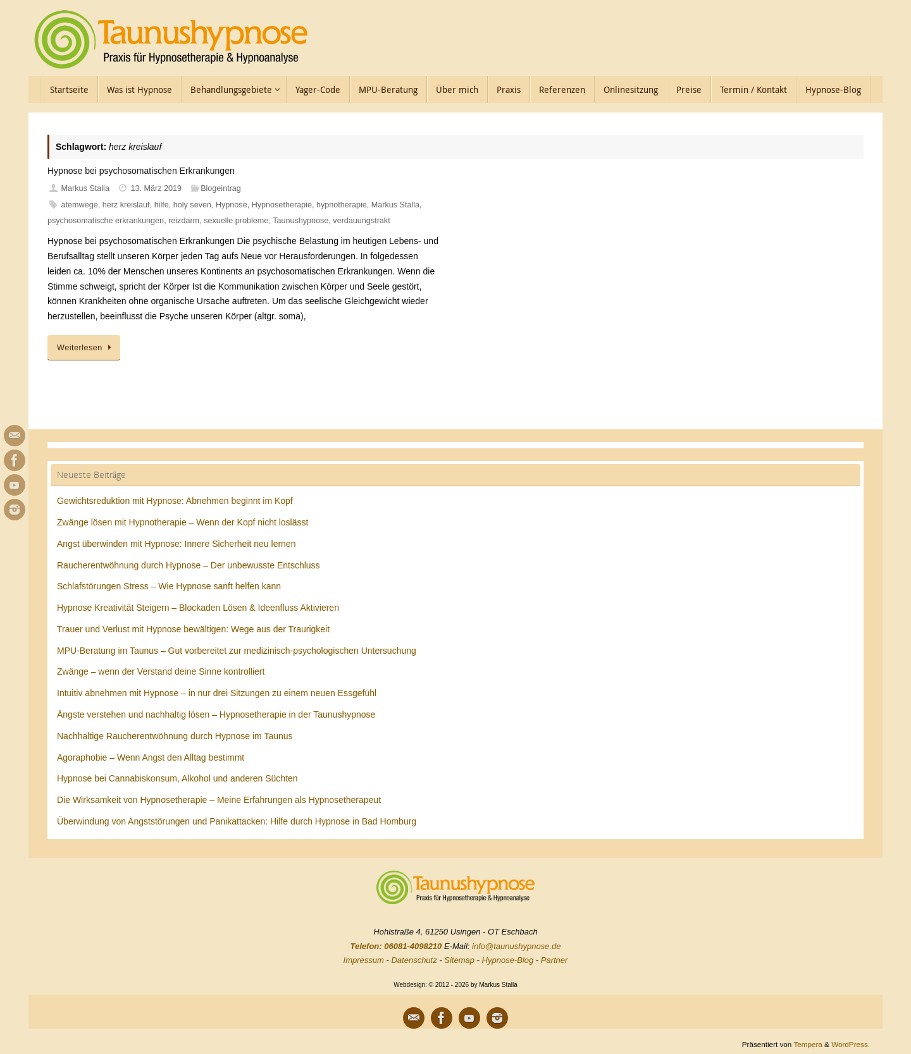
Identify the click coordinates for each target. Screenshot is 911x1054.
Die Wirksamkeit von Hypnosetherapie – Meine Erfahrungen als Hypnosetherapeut (219, 800)
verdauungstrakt (361, 220)
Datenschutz (414, 960)
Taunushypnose (300, 220)
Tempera (807, 1044)
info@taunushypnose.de (516, 946)
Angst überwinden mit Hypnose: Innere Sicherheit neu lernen (176, 544)
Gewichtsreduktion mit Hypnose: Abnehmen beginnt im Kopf (175, 501)
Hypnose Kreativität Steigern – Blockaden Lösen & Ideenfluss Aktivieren (198, 608)
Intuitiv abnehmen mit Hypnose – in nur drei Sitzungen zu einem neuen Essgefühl (216, 693)
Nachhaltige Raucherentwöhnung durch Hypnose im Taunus (175, 736)
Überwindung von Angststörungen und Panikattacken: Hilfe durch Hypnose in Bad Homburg (236, 821)
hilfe (161, 204)
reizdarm (183, 220)
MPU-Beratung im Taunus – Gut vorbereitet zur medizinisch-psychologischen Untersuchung (236, 651)
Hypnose (231, 204)
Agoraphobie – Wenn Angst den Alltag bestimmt (150, 757)
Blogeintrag (221, 188)
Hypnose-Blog (508, 960)
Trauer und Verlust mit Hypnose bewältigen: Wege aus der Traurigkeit (193, 629)
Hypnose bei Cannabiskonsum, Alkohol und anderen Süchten (177, 778)
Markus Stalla (85, 188)
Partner (554, 960)
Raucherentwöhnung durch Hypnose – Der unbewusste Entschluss (188, 565)
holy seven (192, 204)
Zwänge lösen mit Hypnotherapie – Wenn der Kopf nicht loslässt (182, 522)
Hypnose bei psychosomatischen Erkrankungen (141, 171)
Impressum (364, 960)
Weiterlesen (86, 347)
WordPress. (850, 1044)
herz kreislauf (126, 204)
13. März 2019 (156, 188)
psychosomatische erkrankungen (105, 220)
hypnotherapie (341, 204)
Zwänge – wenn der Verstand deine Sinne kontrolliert (160, 671)
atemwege (79, 204)
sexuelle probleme (236, 220)
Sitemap (459, 960)
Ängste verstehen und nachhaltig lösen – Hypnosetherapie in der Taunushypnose (216, 714)
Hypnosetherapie (282, 204)
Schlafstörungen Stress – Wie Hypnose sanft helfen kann (169, 586)
